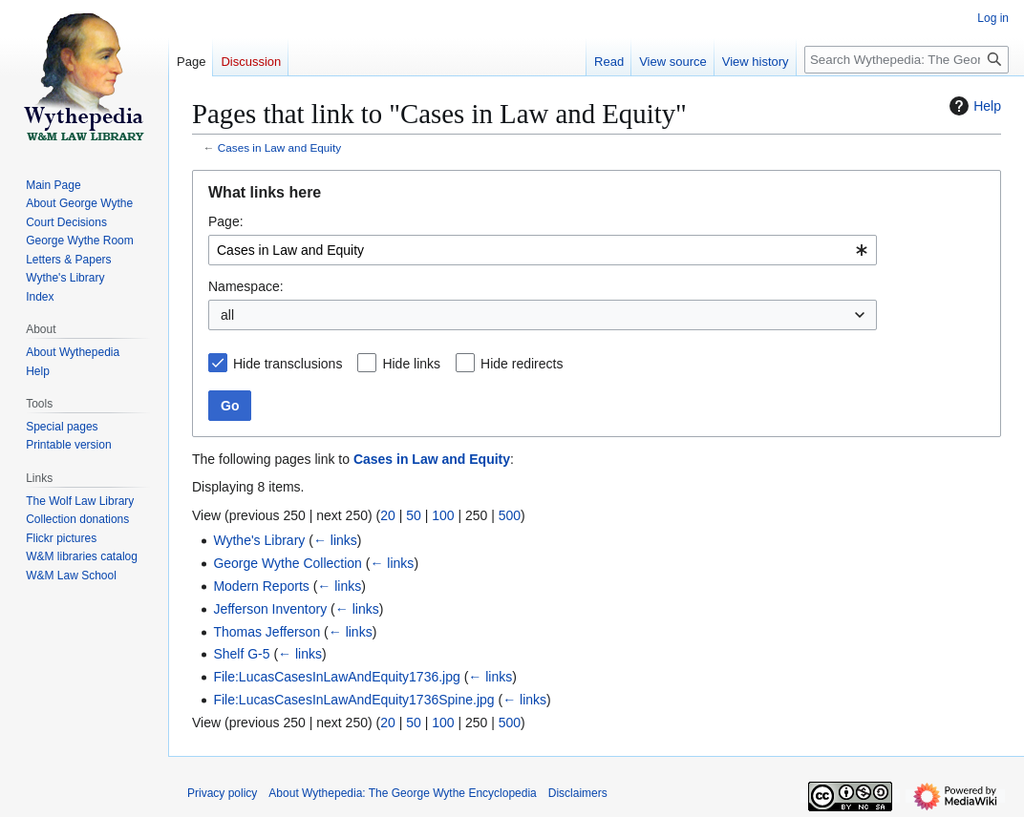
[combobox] (542, 250)
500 (510, 515)
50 (413, 515)
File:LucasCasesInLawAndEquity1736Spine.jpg (353, 699)
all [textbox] (227, 315)
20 (387, 515)
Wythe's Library (259, 540)
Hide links (411, 363)
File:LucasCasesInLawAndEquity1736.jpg (336, 676)
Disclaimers (578, 793)
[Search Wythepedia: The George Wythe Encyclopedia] (906, 59)
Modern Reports (261, 586)
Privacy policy (222, 793)
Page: (226, 221)
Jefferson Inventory (270, 609)
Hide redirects (521, 363)
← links (335, 540)
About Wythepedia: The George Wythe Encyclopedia (402, 793)
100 (443, 515)
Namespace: (246, 286)
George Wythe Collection (287, 563)
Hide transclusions (287, 363)
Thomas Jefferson (266, 631)
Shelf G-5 (241, 653)
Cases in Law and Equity (279, 147)
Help (973, 105)
